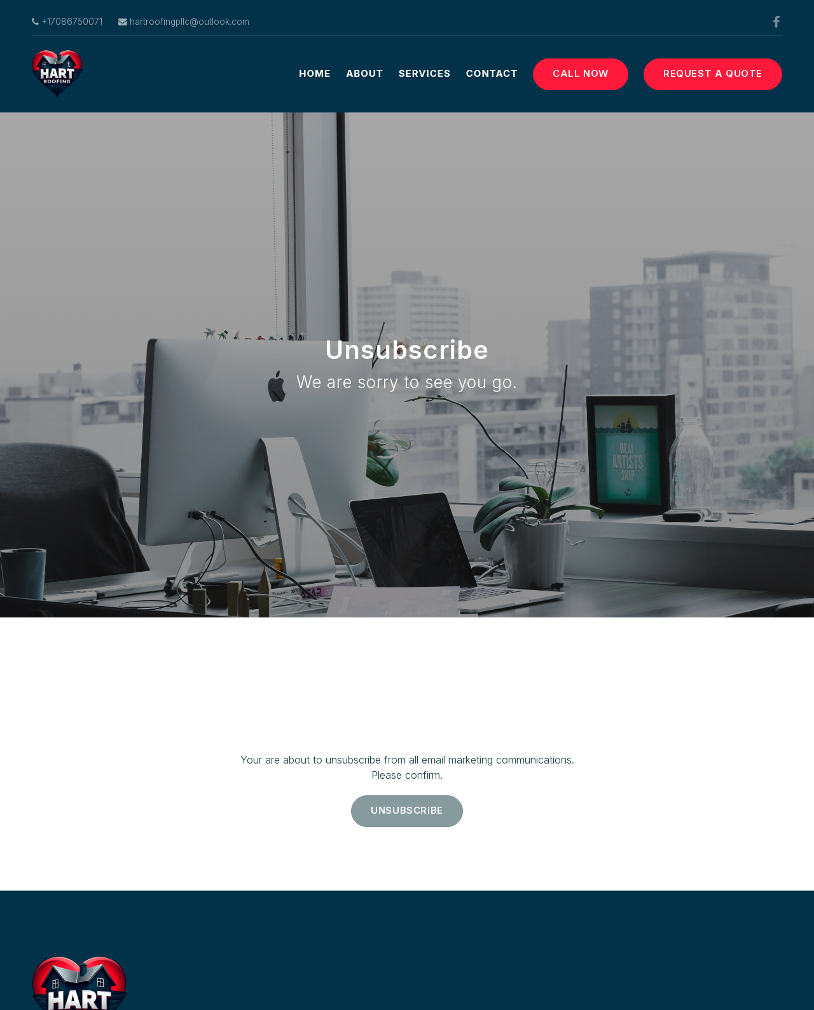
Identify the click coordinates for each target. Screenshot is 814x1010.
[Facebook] (775, 22)
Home (315, 73)
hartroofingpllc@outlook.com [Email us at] (183, 22)
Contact (492, 73)
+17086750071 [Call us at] (67, 22)
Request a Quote (712, 73)
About (364, 73)
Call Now (581, 73)
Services (425, 73)
